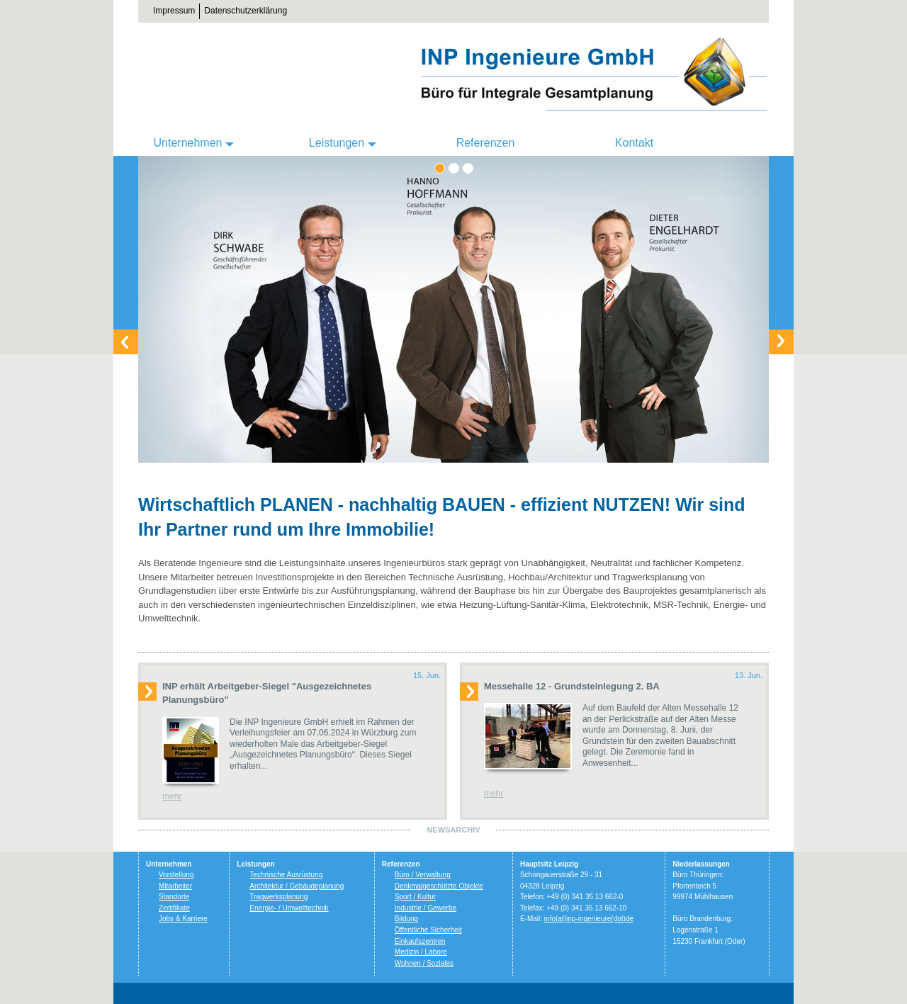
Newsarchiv (453, 829)
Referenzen (485, 143)
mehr (171, 796)
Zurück (125, 341)
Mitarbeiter (175, 886)
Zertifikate (174, 908)
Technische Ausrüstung (285, 875)
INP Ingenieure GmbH (592, 74)
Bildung (406, 919)
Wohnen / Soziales (424, 963)
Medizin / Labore (421, 952)
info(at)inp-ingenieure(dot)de (588, 919)
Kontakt (634, 143)
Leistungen (336, 143)
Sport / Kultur (415, 897)
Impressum (174, 11)
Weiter (781, 341)
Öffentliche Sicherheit (428, 930)
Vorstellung (176, 875)
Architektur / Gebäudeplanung (296, 886)
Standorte (174, 897)
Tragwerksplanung (278, 897)
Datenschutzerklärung (245, 11)
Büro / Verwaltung (423, 875)
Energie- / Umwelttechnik (288, 908)
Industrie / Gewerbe (425, 908)
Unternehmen (188, 143)
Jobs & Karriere (183, 919)
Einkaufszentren (420, 941)
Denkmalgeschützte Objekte (439, 886)
